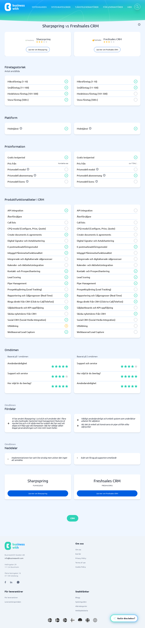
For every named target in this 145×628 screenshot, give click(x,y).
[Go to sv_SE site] (50, 620)
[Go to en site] (95, 620)
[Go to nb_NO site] (65, 620)
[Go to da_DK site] (57, 620)
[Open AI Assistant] (18, 582)
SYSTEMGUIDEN (39, 7)
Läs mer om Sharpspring (37, 49)
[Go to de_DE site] (80, 620)
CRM (72, 518)
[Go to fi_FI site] (72, 620)
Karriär (78, 554)
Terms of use (80, 562)
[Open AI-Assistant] (124, 618)
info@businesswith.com (14, 558)
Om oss (78, 549)
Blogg (77, 597)
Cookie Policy (80, 567)
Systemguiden (81, 602)
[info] (139, 24)
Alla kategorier (81, 606)
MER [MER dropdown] (129, 7)
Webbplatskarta (81, 610)
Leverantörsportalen (13, 602)
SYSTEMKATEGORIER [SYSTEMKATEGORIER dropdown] (60, 7)
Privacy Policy (80, 558)
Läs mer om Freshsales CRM (107, 49)
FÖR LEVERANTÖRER (113, 7)
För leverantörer (11, 597)
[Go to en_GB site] (88, 620)
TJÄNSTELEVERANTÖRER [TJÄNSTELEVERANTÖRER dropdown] (86, 7)
